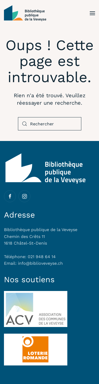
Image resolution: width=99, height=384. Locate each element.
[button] (92, 13)
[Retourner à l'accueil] (25, 13)
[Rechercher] (49, 123)
